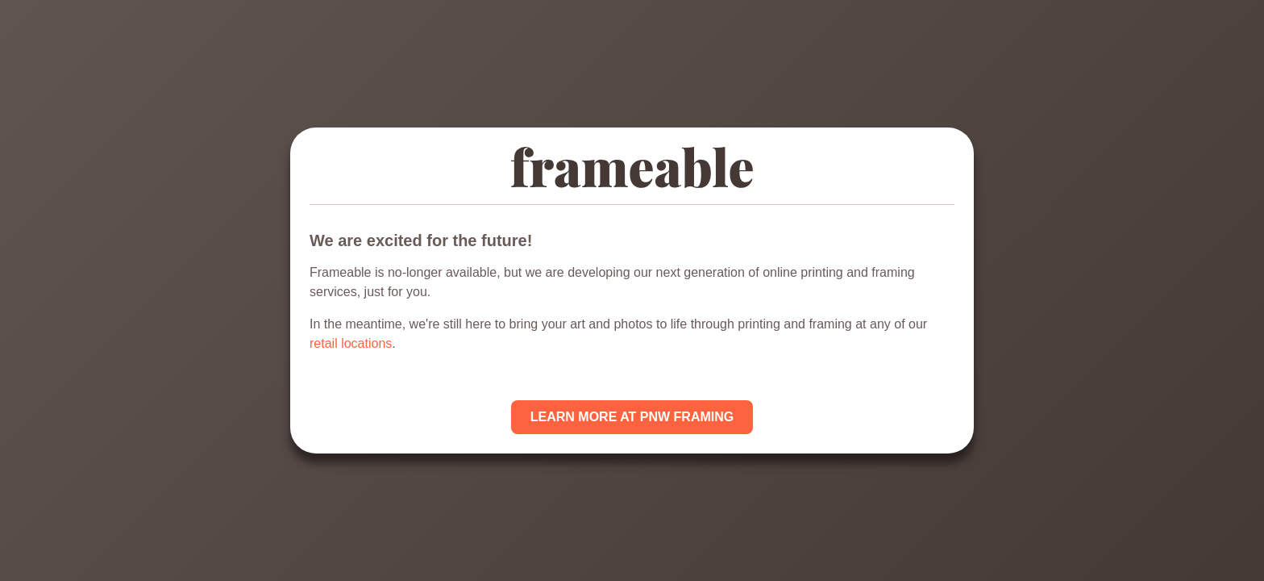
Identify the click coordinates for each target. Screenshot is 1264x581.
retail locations (351, 343)
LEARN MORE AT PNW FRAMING (632, 417)
